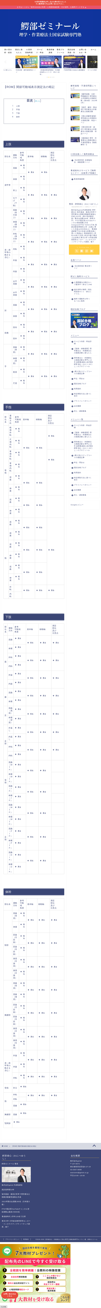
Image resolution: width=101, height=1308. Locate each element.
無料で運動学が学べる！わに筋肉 (82, 300)
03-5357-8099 (76, 1170)
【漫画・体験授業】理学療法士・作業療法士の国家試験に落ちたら (83, 351)
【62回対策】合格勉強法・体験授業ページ (83, 161)
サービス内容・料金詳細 (83, 342)
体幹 (18, 117)
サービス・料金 (40, 50)
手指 (18, 109)
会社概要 (77, 406)
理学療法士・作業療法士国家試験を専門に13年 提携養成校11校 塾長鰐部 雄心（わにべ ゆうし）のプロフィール (83, 362)
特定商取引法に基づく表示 (83, 395)
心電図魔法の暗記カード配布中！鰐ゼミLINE (83, 283)
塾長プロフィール (60, 50)
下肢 (18, 113)
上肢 (18, 106)
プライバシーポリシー (83, 401)
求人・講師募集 (80, 411)
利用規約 (77, 389)
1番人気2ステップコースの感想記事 (83, 372)
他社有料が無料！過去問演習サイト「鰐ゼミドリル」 (83, 292)
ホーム (93, 49)
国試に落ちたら (19, 50)
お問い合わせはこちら (10, 1295)
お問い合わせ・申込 (83, 50)
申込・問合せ (79, 379)
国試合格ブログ (80, 384)
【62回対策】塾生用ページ (83, 267)
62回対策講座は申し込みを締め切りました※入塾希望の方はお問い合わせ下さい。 (50, 3)
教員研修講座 (50, 50)
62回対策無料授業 (29, 50)
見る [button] (22, 166)
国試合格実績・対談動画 (71, 50)
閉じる (37, 101)
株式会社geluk (76, 1161)
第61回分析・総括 (8, 50)
